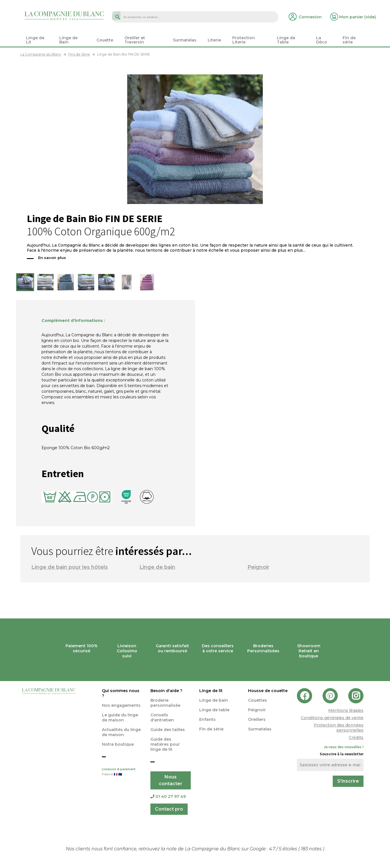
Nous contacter (170, 780)
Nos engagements (121, 705)
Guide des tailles (167, 729)
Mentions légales (345, 710)
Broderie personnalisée (165, 703)
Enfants (207, 719)
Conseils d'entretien (162, 717)
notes (312, 848)
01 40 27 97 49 (168, 796)
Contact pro (169, 809)
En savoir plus (52, 257)
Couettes (257, 700)
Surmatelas (259, 729)
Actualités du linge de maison (121, 732)
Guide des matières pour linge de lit (165, 744)
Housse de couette (268, 690)
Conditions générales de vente (332, 717)
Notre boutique (118, 744)
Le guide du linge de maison (120, 717)
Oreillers (257, 719)
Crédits (356, 737)
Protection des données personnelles (338, 728)
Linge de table (214, 709)
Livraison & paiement (122, 772)
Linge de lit (211, 690)
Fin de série (211, 729)
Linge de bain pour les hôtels (69, 567)
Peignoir (258, 567)
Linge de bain (157, 567)
